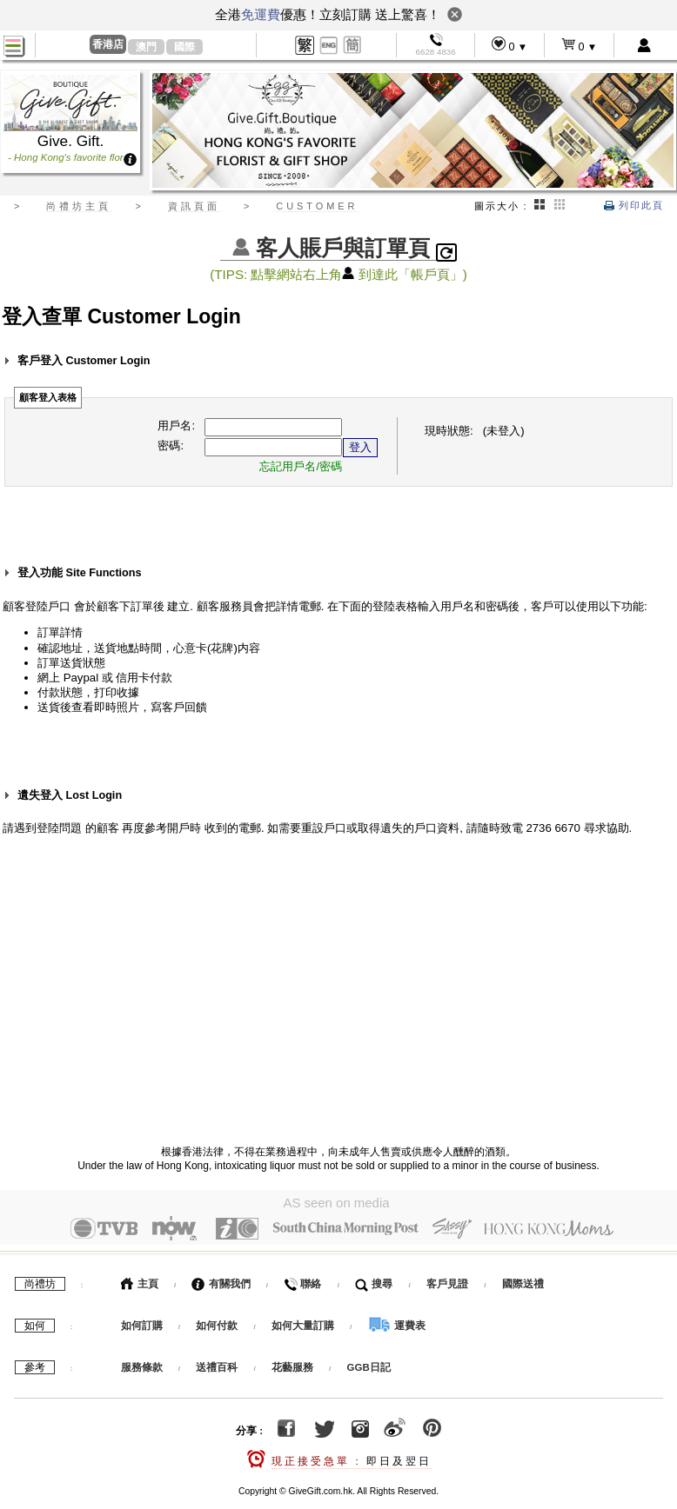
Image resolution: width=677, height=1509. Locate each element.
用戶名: (176, 425)
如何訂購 (142, 1321)
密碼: (171, 445)
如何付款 (218, 1321)
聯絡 (302, 1279)
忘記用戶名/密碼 (300, 466)
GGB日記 (369, 1363)
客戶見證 (447, 1279)
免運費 (260, 14)
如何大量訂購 (304, 1321)
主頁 (139, 1279)
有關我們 (220, 1279)
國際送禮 (523, 1279)
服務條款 (142, 1363)
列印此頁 (634, 205)
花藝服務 (292, 1363)
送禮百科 (217, 1363)
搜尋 (373, 1279)
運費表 (397, 1321)
